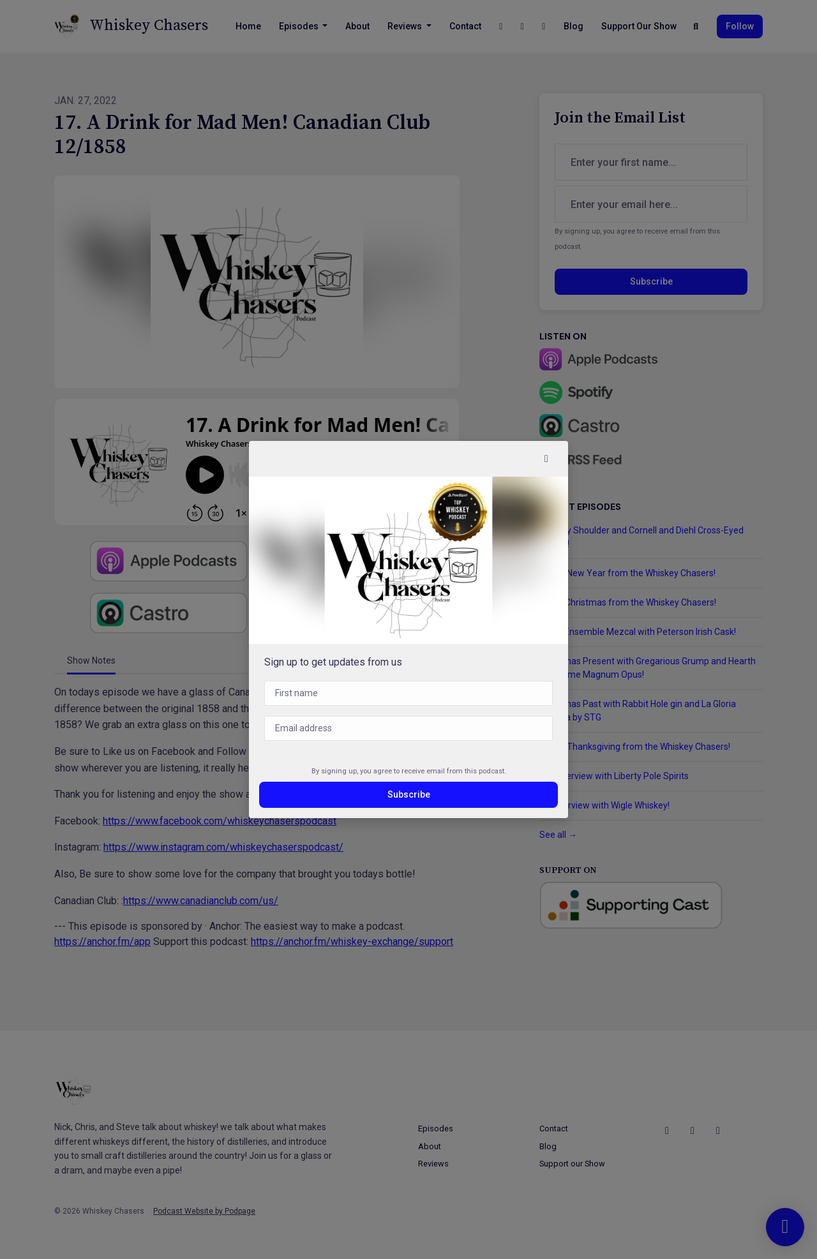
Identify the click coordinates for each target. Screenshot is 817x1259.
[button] (546, 458)
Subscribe (408, 794)
